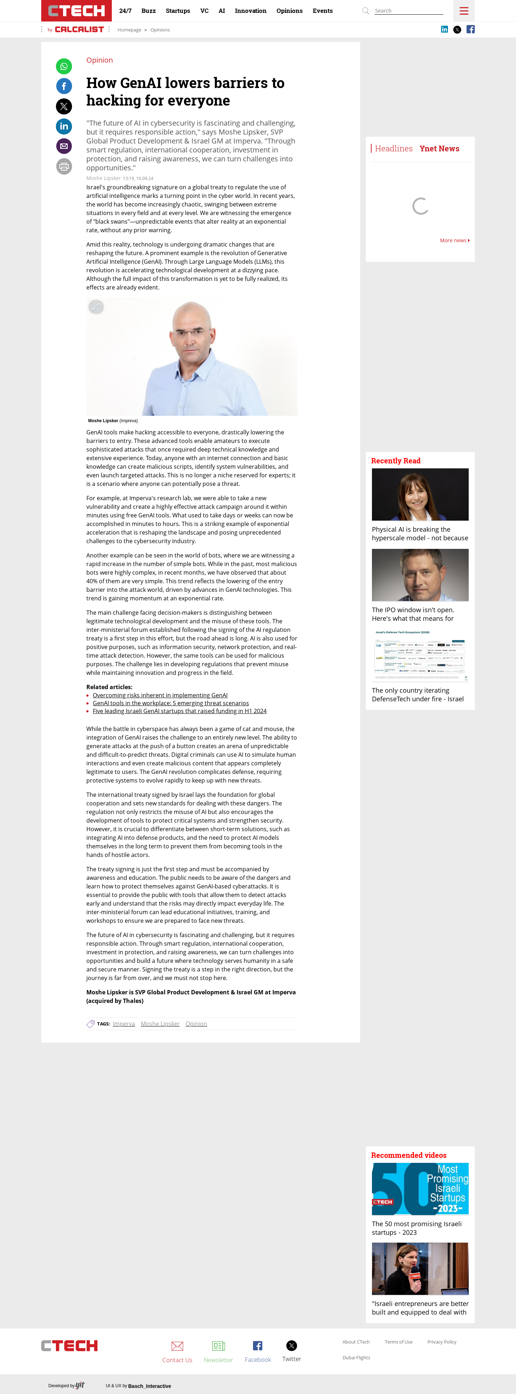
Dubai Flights (356, 1358)
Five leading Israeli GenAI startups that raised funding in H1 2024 (180, 711)
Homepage (129, 29)
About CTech (356, 1342)
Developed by (66, 1385)
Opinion (196, 1024)
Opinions (160, 29)
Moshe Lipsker (160, 1024)
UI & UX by (138, 1386)
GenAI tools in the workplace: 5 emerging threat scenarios (171, 703)
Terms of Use (398, 1342)
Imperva (124, 1024)
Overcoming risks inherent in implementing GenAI (160, 695)
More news (455, 240)
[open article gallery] (191, 356)
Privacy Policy (442, 1342)
